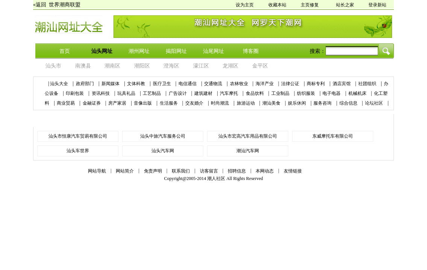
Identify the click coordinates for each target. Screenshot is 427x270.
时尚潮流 (220, 103)
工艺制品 (152, 93)
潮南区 (112, 66)
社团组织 (367, 83)
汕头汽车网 (162, 150)
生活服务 (169, 103)
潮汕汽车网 (247, 150)
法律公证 (290, 83)
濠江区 (201, 66)
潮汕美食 (272, 103)
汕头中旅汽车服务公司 (162, 136)
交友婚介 (194, 103)
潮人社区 (216, 178)
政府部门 (85, 83)
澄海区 (171, 66)
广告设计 (178, 93)
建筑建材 (204, 93)
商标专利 (316, 83)
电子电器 (332, 93)
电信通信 (188, 83)
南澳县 (83, 66)
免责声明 (153, 171)
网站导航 (97, 171)
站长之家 (345, 5)
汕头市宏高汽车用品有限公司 (247, 136)
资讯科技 (101, 93)
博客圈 (251, 51)
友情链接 (293, 171)
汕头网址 (101, 51)
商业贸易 (66, 103)
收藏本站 (277, 5)
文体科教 (136, 83)
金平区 (260, 66)
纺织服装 (306, 93)
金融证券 (92, 103)
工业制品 (281, 93)
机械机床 (358, 93)
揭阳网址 (176, 51)
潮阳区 (142, 66)
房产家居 (117, 103)
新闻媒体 (111, 83)
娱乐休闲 (297, 103)
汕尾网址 (213, 51)
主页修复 (310, 5)
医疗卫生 (162, 83)
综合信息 (349, 103)
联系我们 (181, 171)
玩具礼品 (126, 93)
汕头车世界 (78, 150)
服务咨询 (323, 103)
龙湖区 (230, 66)
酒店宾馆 (342, 83)
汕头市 (53, 66)
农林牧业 (239, 83)
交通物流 (213, 83)
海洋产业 (265, 83)
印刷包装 (75, 93)
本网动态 (265, 171)
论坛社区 (374, 103)
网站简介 (125, 171)
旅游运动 (246, 103)
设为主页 (245, 5)
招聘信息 (237, 171)
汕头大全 (59, 83)
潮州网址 (139, 51)
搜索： (318, 51)
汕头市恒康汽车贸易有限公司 (77, 136)
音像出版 (143, 103)
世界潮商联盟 (64, 5)
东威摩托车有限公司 (332, 136)
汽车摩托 (229, 93)
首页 (64, 51)
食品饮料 (255, 93)
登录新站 (377, 5)
